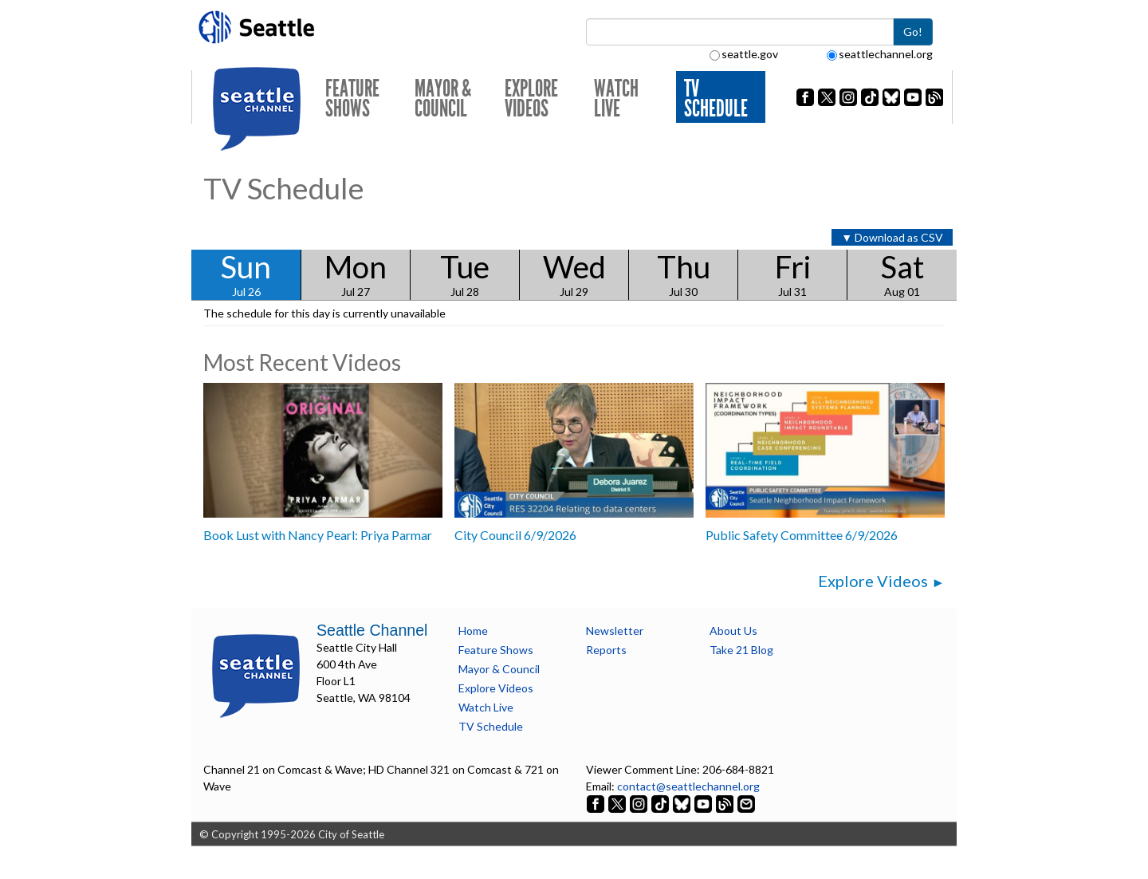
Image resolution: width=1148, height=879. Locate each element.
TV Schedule (716, 98)
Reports (606, 649)
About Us (733, 630)
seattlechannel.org (880, 54)
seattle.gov (744, 54)
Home (473, 630)
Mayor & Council (443, 98)
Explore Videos (531, 98)
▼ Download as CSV (892, 237)
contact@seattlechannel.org (688, 786)
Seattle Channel (371, 630)
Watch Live (616, 98)
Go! (912, 31)
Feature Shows (352, 98)
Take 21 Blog (741, 649)
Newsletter (614, 630)
